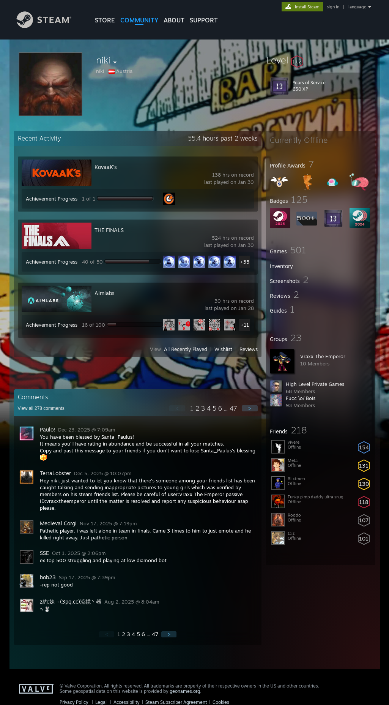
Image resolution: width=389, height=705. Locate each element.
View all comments (41, 408)
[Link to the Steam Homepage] (49, 26)
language (357, 6)
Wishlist (223, 349)
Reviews (248, 349)
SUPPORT (204, 20)
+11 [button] (245, 325)
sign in (333, 6)
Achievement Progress (51, 199)
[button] (320, 60)
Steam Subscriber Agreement (176, 702)
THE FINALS (109, 230)
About (174, 20)
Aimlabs (104, 293)
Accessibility (126, 702)
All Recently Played (185, 349)
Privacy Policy (74, 702)
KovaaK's (105, 167)
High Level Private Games (315, 384)
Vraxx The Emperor (322, 356)
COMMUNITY (139, 20)
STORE (105, 20)
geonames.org (185, 691)
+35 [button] (244, 262)
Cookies (221, 702)
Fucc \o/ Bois (300, 398)
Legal (101, 702)
